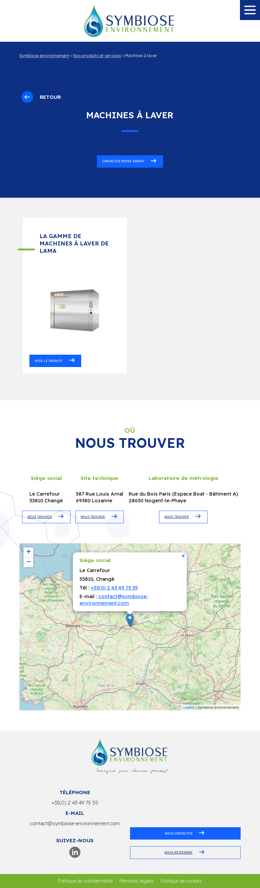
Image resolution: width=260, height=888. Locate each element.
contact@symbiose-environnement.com (114, 599)
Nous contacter (178, 833)
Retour (41, 97)
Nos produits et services (97, 55)
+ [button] (28, 552)
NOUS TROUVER (39, 517)
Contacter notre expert (123, 161)
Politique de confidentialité (85, 881)
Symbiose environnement (44, 55)
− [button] (28, 562)
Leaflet (188, 707)
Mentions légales (136, 881)
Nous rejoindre (178, 852)
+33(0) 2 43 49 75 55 (114, 587)
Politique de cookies (181, 881)
